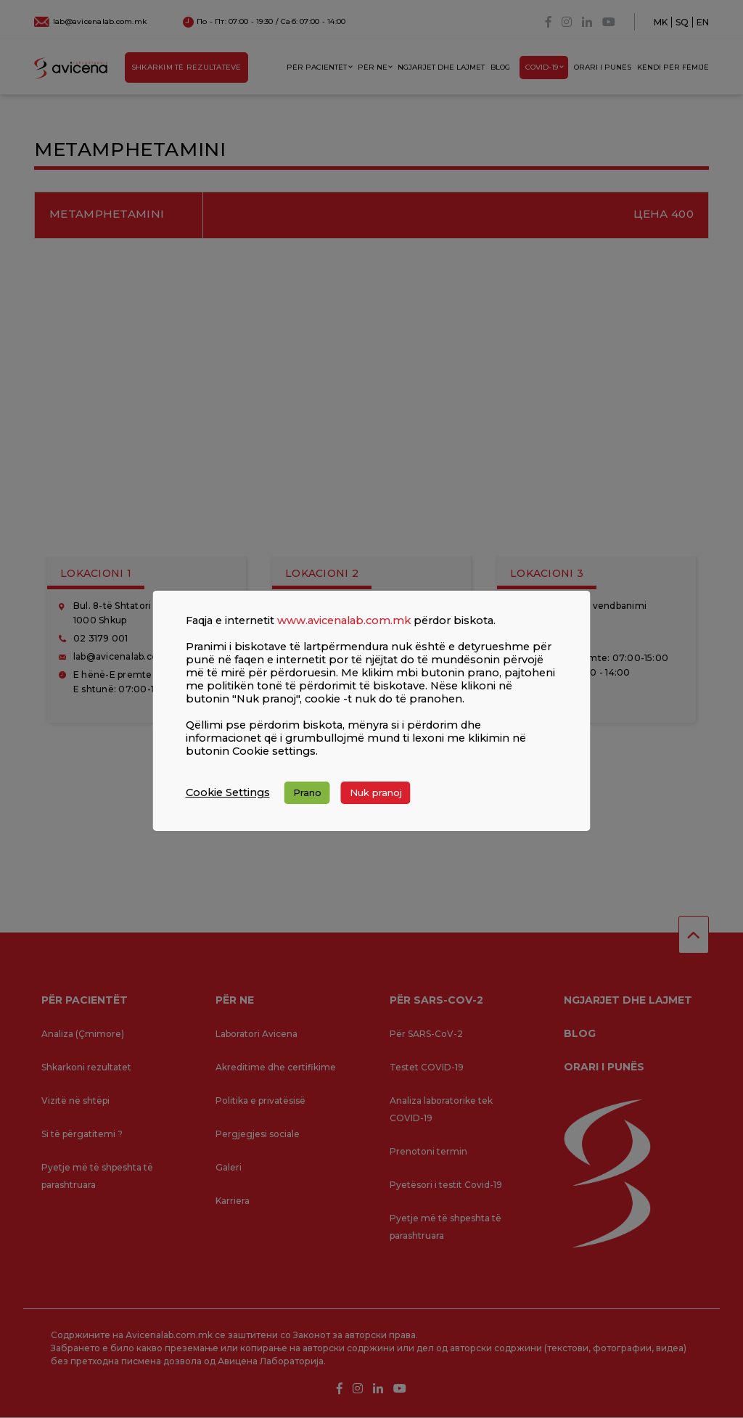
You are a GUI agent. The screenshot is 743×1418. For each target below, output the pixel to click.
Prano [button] (307, 792)
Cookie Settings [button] (228, 792)
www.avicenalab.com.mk (344, 620)
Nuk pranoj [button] (376, 792)
